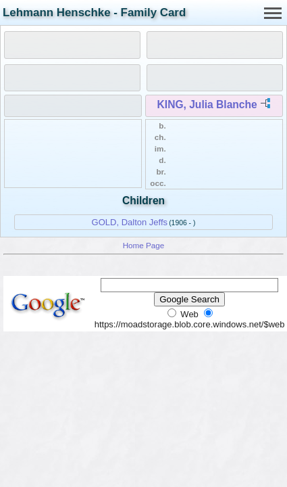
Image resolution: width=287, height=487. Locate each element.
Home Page (144, 245)
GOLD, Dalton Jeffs (129, 222)
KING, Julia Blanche (207, 104)
